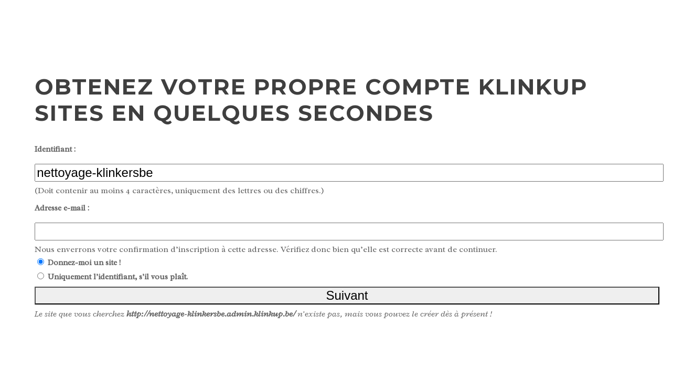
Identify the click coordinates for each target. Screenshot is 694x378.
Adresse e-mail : (62, 208)
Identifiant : (55, 149)
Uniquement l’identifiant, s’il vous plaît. (118, 277)
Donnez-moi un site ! (84, 263)
